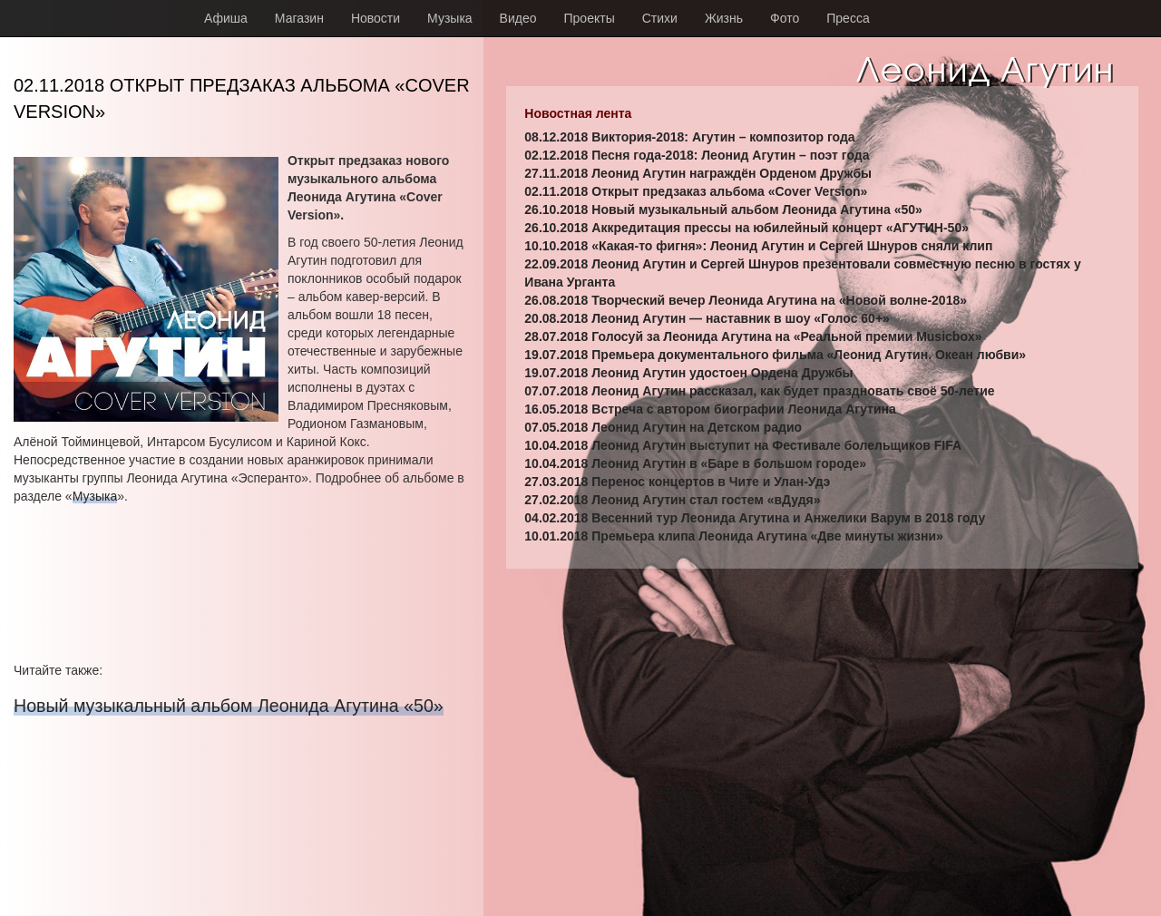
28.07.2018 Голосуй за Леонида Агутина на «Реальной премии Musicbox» (752, 336)
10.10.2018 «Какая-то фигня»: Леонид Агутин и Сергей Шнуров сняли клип (758, 246)
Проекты (589, 18)
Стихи (660, 18)
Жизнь (724, 18)
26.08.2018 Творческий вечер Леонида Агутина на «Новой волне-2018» (745, 300)
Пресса (847, 18)
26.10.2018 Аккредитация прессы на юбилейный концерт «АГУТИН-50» (746, 227)
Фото (784, 18)
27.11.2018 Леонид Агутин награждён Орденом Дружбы (698, 173)
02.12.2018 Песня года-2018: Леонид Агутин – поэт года (696, 155)
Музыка (450, 18)
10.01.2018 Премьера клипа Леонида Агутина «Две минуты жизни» (733, 536)
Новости (375, 18)
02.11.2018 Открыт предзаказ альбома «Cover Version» (695, 191)
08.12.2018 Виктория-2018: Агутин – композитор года (689, 137)
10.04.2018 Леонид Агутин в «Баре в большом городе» (695, 463)
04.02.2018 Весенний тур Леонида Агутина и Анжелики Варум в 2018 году (754, 518)
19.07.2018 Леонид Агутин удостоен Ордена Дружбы (688, 372)
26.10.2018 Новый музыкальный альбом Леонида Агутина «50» (723, 209)
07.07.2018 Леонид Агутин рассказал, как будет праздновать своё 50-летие (759, 391)
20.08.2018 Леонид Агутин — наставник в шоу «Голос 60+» (707, 318)
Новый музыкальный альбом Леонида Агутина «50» (229, 706)
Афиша (226, 18)
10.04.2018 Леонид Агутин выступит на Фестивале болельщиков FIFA (742, 445)
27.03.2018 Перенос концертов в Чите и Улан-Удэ (677, 481)
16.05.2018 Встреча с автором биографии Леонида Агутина (710, 409)
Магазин (299, 18)
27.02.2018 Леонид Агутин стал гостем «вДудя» (672, 499)
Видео (518, 18)
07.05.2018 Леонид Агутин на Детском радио (663, 427)
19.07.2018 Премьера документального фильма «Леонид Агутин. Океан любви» (775, 354)
